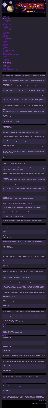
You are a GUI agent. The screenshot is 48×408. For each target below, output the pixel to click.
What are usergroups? (5, 48)
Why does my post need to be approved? (7, 38)
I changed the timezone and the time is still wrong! (8, 27)
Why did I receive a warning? (6, 36)
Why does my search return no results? (7, 59)
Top (3, 81)
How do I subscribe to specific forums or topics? (8, 63)
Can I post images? (5, 42)
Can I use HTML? (5, 41)
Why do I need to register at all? (6, 19)
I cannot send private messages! (6, 53)
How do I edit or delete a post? (6, 32)
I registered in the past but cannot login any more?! (8, 22)
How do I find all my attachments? (6, 66)
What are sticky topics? (5, 44)
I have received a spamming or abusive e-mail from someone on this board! (11, 54)
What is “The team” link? (5, 51)
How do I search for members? (6, 60)
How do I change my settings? (6, 26)
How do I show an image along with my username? (8, 28)
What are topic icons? (5, 45)
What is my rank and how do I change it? (7, 29)
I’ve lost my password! (5, 21)
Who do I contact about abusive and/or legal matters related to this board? (10, 69)
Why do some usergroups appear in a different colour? (8, 50)
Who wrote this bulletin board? (6, 68)
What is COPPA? (5, 23)
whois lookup (4, 396)
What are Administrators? (5, 47)
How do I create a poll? (5, 33)
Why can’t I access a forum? (6, 35)
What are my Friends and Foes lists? (7, 56)
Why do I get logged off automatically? (7, 20)
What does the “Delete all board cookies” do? (7, 24)
